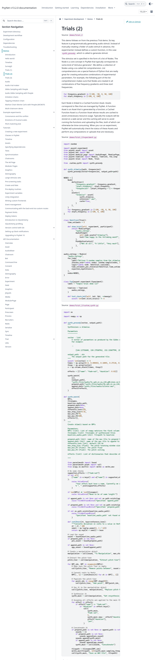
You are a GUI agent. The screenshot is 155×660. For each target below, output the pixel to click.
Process (8, 322)
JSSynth (8, 299)
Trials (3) (8, 78)
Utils (7, 348)
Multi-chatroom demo (14, 111)
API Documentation (11, 245)
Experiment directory (11, 31)
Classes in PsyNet (12, 138)
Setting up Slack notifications (17, 237)
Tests (7, 153)
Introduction (47, 7)
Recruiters (9, 325)
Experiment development (57, 19)
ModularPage (10, 306)
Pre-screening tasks (13, 184)
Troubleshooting (10, 47)
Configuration (8, 39)
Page (7, 310)
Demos (6, 51)
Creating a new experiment (16, 134)
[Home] (43, 19)
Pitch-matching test (13, 127)
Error (7, 283)
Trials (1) (8, 70)
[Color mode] (151, 4)
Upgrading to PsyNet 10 (15, 241)
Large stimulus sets (13, 180)
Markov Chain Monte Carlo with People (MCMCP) (21, 106)
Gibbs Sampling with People (16, 89)
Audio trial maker (12, 85)
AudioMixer (10, 256)
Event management (13, 207)
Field (7, 291)
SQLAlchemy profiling (14, 229)
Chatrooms (9, 161)
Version (8, 352)
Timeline (8, 62)
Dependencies (87, 7)
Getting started (62, 7)
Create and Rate (11, 188)
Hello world (9, 58)
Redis (7, 329)
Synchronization (11, 157)
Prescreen (9, 318)
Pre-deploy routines (13, 192)
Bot (6, 264)
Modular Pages (11, 169)
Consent (8, 272)
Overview (9, 249)
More (111, 7)
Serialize (8, 333)
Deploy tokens (11, 222)
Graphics (8, 173)
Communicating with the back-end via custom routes (20, 212)
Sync (7, 337)
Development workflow (12, 35)
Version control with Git (14, 233)
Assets (7, 146)
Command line (11, 268)
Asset (7, 252)
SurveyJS (8, 66)
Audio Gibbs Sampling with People (19, 93)
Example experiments (12, 115)
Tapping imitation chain (14, 101)
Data (7, 276)
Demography (10, 177)
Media (7, 302)
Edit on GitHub (133, 22)
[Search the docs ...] (15, 21)
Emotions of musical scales (16, 123)
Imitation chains (11, 97)
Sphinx (18, 656)
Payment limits (11, 218)
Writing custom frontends (15, 203)
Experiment (10, 287)
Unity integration (12, 200)
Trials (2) (8, 74)
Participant (9, 314)
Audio (7, 81)
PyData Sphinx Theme (137, 654)
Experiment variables (13, 196)
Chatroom (9, 260)
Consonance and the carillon (16, 119)
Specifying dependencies (15, 150)
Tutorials (6, 130)
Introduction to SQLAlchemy (16, 226)
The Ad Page (10, 165)
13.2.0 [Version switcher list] (142, 11)
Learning (75, 7)
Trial (7, 345)
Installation (101, 7)
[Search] (135, 3)
